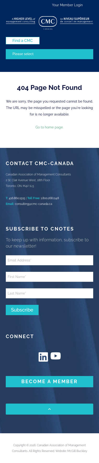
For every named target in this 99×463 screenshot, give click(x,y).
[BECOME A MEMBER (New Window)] (49, 381)
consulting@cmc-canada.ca (33, 204)
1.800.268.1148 (50, 198)
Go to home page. (49, 127)
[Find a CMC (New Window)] (23, 40)
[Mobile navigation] (49, 54)
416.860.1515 (17, 198)
